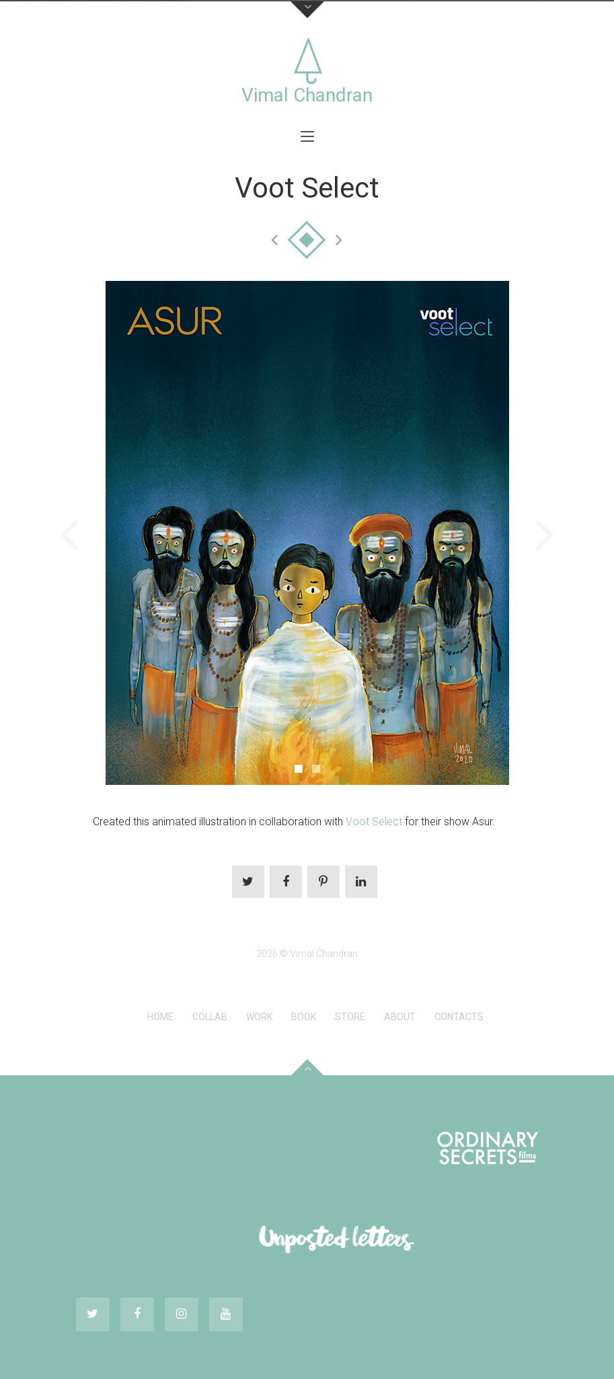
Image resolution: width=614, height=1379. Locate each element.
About (400, 1016)
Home (160, 1016)
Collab (209, 1016)
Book (303, 1016)
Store (350, 1016)
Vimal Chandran (307, 95)
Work (259, 1016)
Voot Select (374, 821)
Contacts (459, 1016)
